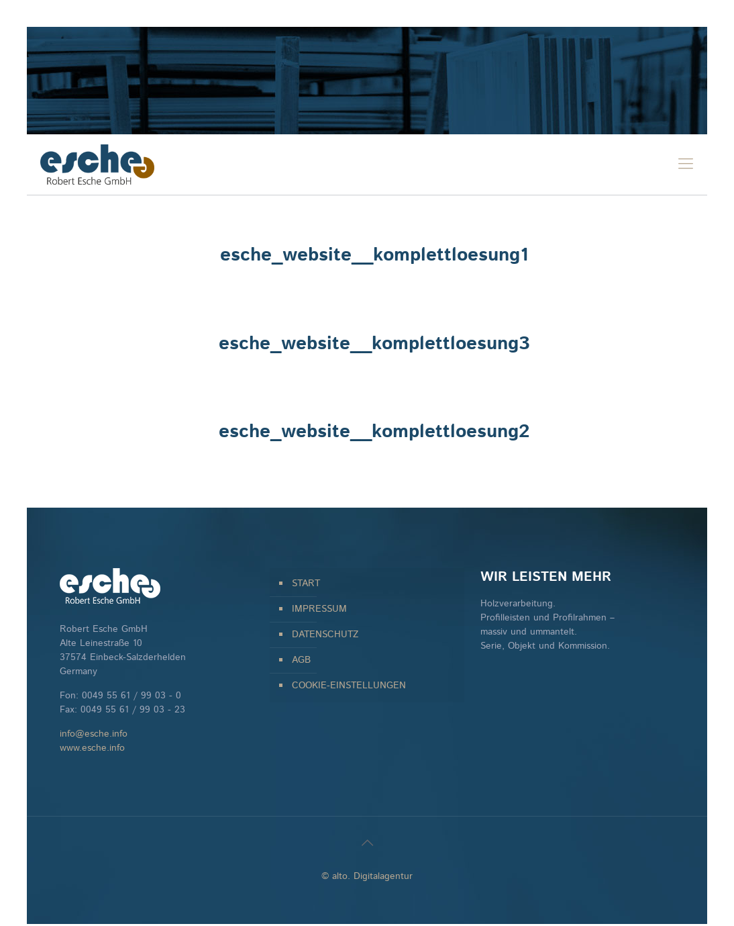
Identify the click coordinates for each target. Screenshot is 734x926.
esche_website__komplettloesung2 (374, 431)
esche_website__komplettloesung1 (374, 255)
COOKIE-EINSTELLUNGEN (349, 685)
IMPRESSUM (319, 609)
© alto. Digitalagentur (367, 876)
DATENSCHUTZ (325, 634)
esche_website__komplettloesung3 (374, 343)
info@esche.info (93, 734)
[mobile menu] (685, 164)
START (306, 583)
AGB (301, 660)
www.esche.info (92, 748)
